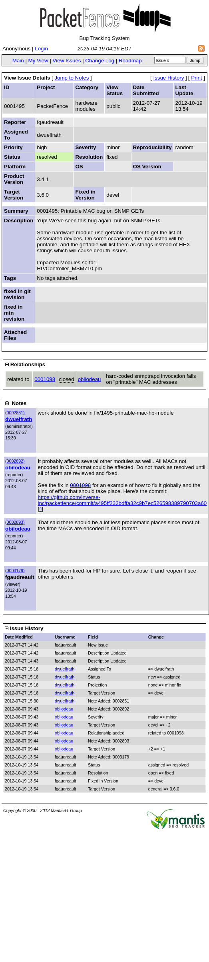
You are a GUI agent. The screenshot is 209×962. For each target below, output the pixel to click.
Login (41, 49)
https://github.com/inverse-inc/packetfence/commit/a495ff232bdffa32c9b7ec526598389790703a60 (122, 500)
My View (38, 61)
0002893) (16, 522)
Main (18, 61)
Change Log (99, 61)
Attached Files (15, 335)
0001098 (44, 379)
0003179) (16, 570)
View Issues (67, 61)
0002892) (16, 461)
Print (196, 78)
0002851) (16, 412)
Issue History (168, 78)
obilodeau (89, 379)
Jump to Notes (71, 78)
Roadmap (130, 61)
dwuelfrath (18, 419)
